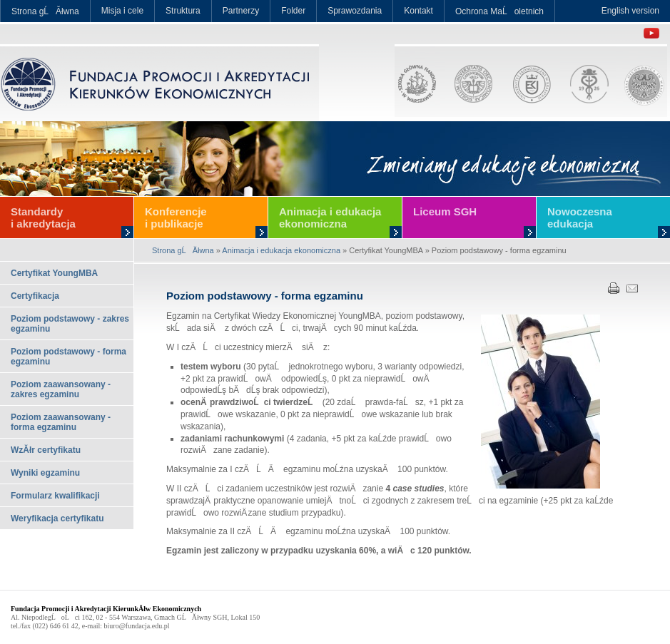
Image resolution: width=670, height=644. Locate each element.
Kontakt (418, 11)
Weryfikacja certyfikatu (57, 518)
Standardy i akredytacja (43, 217)
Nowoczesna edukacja (579, 217)
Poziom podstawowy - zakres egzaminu (70, 324)
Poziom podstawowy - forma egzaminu (68, 357)
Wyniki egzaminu (45, 473)
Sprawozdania (355, 11)
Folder (293, 11)
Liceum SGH (445, 211)
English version (630, 11)
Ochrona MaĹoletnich (499, 11)
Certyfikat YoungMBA (54, 273)
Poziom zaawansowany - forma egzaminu (61, 422)
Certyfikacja (35, 296)
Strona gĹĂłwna (45, 11)
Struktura (183, 11)
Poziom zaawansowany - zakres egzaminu (61, 389)
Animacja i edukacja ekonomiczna (330, 217)
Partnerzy (241, 11)
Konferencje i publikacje (176, 217)
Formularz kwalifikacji (55, 496)
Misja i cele (122, 11)
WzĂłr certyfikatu (46, 450)
